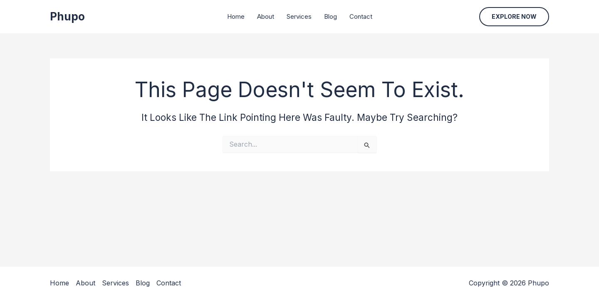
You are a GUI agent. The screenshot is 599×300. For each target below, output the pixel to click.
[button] (514, 16)
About (265, 16)
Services (299, 16)
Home (236, 16)
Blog (330, 16)
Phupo (67, 16)
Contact (360, 16)
